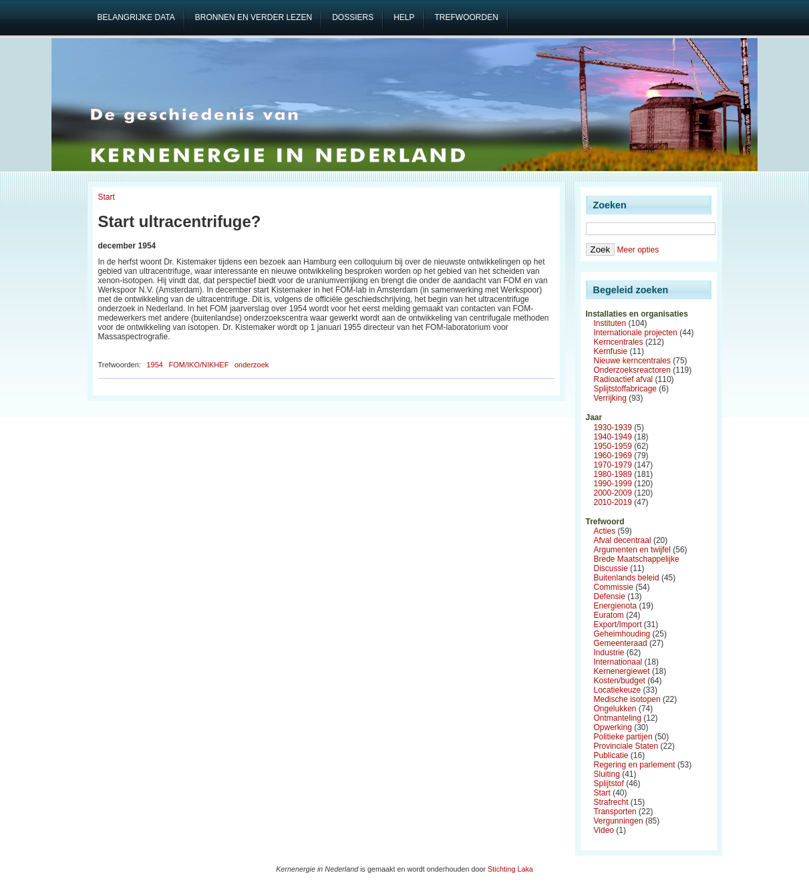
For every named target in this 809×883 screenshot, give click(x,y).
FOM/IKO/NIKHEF (199, 365)
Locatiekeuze (617, 690)
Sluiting (607, 774)
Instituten (610, 323)
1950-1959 (613, 446)
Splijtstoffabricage (625, 388)
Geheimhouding (622, 634)
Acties (605, 531)
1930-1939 (613, 427)
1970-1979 (613, 465)
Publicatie (611, 755)
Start (106, 197)
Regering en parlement (634, 764)
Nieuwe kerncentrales (632, 360)
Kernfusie (611, 351)
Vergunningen (618, 821)
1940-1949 (613, 437)
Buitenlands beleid (626, 577)
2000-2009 (613, 493)
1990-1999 (613, 483)
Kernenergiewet (622, 671)
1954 (154, 365)
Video (604, 830)
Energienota (615, 605)
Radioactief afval (623, 379)
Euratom (609, 615)
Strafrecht (611, 802)
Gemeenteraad (620, 643)
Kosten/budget (619, 680)
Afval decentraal (622, 540)
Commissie (613, 587)
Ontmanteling (617, 718)
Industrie (609, 652)
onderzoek (251, 365)
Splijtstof (609, 783)
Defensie (609, 596)
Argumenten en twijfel (632, 549)
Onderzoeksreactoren (632, 370)
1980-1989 (613, 474)
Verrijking (610, 398)
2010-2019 (613, 502)
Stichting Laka (510, 869)
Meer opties (638, 249)
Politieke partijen (623, 736)
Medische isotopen (627, 699)
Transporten (615, 811)
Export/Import (618, 624)
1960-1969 (613, 455)
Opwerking (613, 727)
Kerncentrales (618, 342)
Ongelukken (615, 708)
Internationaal (618, 662)
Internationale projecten (635, 332)
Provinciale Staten (626, 746)
